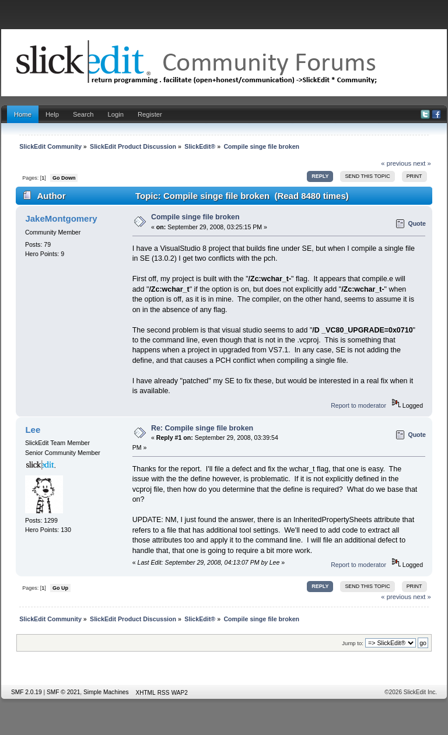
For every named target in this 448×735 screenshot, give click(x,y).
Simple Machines (106, 692)
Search (83, 114)
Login (116, 114)
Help (52, 114)
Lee (32, 430)
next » (422, 163)
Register (150, 114)
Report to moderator (358, 405)
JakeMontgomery (61, 218)
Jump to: (352, 643)
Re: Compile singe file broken (202, 428)
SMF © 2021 (63, 692)
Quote (417, 223)
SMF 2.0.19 (26, 692)
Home (23, 114)
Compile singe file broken (195, 217)
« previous (396, 163)
